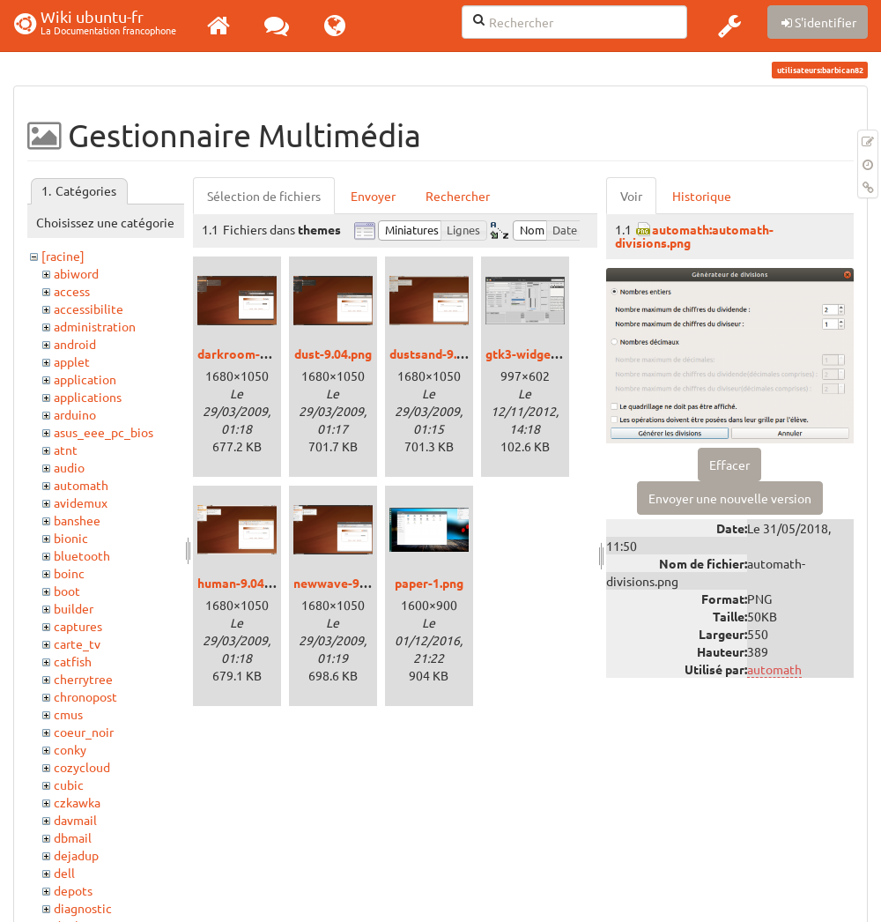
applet (72, 361)
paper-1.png (429, 583)
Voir (631, 196)
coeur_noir (84, 732)
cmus (68, 714)
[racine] (63, 256)
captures (78, 626)
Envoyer (373, 196)
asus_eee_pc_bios (103, 432)
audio (69, 467)
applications (88, 397)
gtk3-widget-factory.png (556, 353)
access (72, 291)
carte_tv (77, 643)
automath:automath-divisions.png (694, 235)
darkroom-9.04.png (252, 353)
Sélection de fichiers (264, 196)
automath (81, 485)
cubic (69, 784)
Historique (701, 196)
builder (73, 608)
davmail (75, 820)
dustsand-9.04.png (441, 353)
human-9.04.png (242, 583)
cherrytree (83, 679)
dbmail (73, 837)
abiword (76, 273)
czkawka (77, 802)
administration (95, 326)
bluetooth (82, 555)
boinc (69, 573)
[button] (729, 25)
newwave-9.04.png (346, 583)
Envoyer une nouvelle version (729, 498)
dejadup (76, 855)
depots (73, 890)
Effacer (729, 464)
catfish (73, 661)
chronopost (85, 696)
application (85, 379)
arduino (75, 414)
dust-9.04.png (333, 353)
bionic (71, 538)
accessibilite (88, 308)
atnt (66, 449)
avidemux (80, 502)
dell (64, 873)
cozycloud (82, 767)
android (75, 344)
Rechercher (458, 196)
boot (67, 591)
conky (70, 749)
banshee (77, 520)
